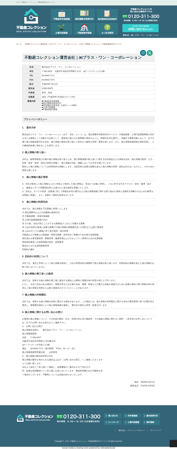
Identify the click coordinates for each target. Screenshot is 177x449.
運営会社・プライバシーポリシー (131, 430)
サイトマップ (155, 430)
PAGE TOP (173, 443)
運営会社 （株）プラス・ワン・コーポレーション (141, 35)
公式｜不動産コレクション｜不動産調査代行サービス (86, 441)
